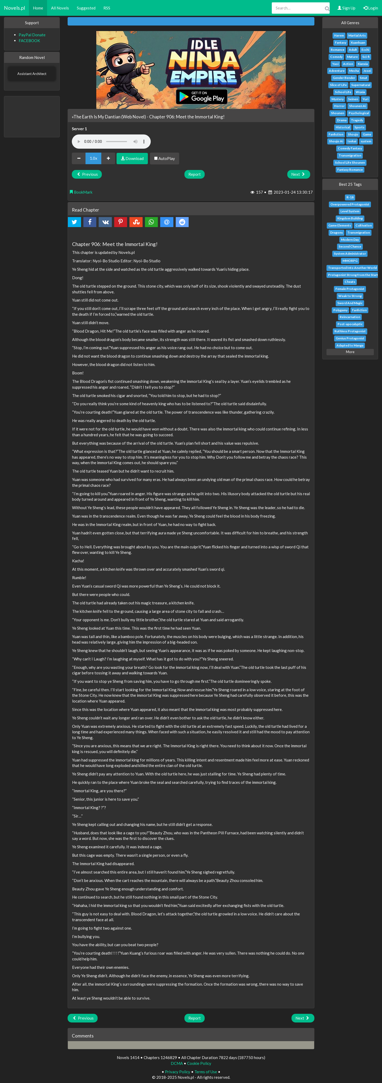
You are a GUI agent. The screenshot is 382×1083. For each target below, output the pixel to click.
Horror (339, 106)
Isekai (352, 141)
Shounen (337, 113)
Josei (367, 71)
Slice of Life (338, 85)
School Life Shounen (350, 162)
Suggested (86, 8)
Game (367, 134)
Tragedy (357, 120)
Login (370, 8)
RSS (106, 8)
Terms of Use (205, 1071)
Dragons (336, 232)
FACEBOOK (29, 40)
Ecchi (365, 50)
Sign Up (346, 8)
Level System (349, 211)
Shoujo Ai (336, 141)
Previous (87, 174)
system (366, 141)
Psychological (359, 113)
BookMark (80, 192)
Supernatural (360, 85)
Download (132, 158)
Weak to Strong (350, 296)
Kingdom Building (350, 218)
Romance (337, 50)
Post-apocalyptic (350, 324)
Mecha (354, 71)
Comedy (336, 57)
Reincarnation (350, 317)
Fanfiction (336, 134)
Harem (339, 35)
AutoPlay (164, 158)
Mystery (337, 99)
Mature (352, 57)
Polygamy (340, 310)
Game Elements (339, 225)
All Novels (60, 8)
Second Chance (350, 246)
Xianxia (363, 64)
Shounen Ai (357, 106)
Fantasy (340, 42)
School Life (343, 92)
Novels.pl (14, 8)
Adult (353, 50)
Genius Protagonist (350, 338)
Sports (359, 127)
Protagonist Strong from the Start (353, 275)
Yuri (365, 99)
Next (298, 174)
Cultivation (363, 225)
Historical (343, 127)
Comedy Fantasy (350, 148)
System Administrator (350, 253)
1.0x (93, 158)
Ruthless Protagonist (350, 331)
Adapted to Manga (349, 345)
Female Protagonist (349, 289)
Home (38, 8)
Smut (363, 78)
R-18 (350, 197)
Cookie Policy (199, 1063)
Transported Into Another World (352, 268)
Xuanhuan (358, 42)
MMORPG (350, 261)
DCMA (177, 1063)
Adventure (337, 71)
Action (348, 64)
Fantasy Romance (350, 170)
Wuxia (360, 92)
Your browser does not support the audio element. (111, 141)
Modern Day (350, 240)
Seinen (353, 99)
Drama (341, 120)
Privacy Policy (177, 1071)
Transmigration (350, 155)
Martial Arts (357, 35)
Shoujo (353, 134)
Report (194, 174)
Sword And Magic (350, 303)
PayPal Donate (32, 34)
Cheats (350, 282)
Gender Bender (344, 78)
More (350, 352)
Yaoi (335, 64)
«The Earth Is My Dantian (96, 116)
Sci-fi (366, 57)
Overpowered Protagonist (349, 204)
